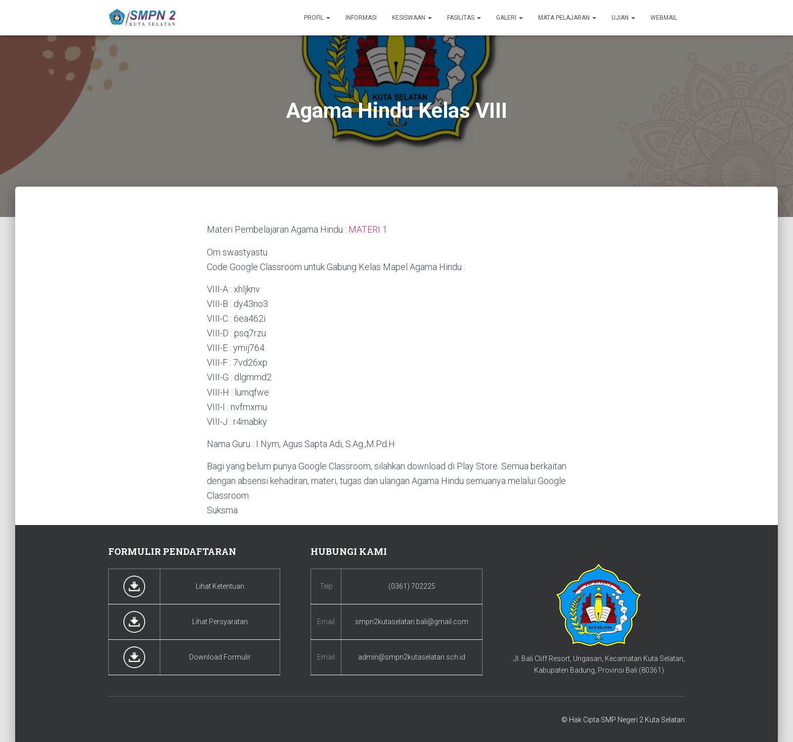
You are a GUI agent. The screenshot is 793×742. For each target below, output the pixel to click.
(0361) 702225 (411, 586)
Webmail (663, 17)
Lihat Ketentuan (220, 586)
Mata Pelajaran (567, 17)
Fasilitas (464, 17)
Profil (317, 17)
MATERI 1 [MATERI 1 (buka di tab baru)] (367, 229)
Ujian (623, 17)
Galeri (509, 17)
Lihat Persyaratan (220, 621)
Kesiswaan (412, 17)
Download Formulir (220, 656)
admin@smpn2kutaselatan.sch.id (411, 656)
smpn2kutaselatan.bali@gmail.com (411, 621)
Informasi (361, 17)
